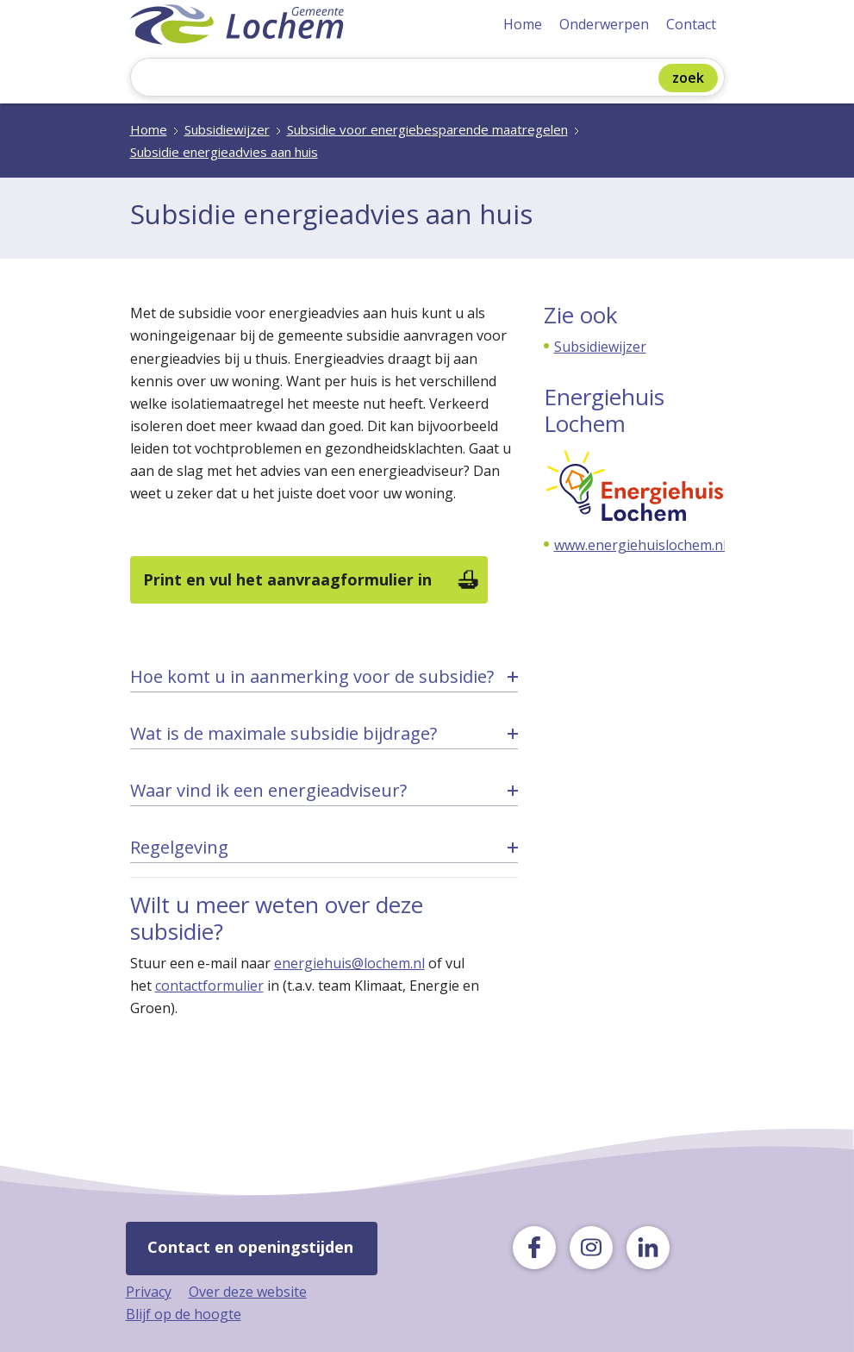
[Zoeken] (398, 79)
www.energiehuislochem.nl (640, 544)
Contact (691, 24)
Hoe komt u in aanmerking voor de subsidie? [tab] (312, 676)
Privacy (148, 1291)
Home (522, 24)
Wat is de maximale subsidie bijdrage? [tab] (283, 733)
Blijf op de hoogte (183, 1314)
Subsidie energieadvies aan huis (224, 151)
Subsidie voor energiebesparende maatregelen (427, 129)
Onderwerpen (604, 24)
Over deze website (248, 1291)
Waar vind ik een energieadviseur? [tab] (268, 790)
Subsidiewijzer (227, 129)
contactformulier (209, 985)
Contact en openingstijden (250, 1246)
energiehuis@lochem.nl (349, 963)
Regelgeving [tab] (179, 847)
